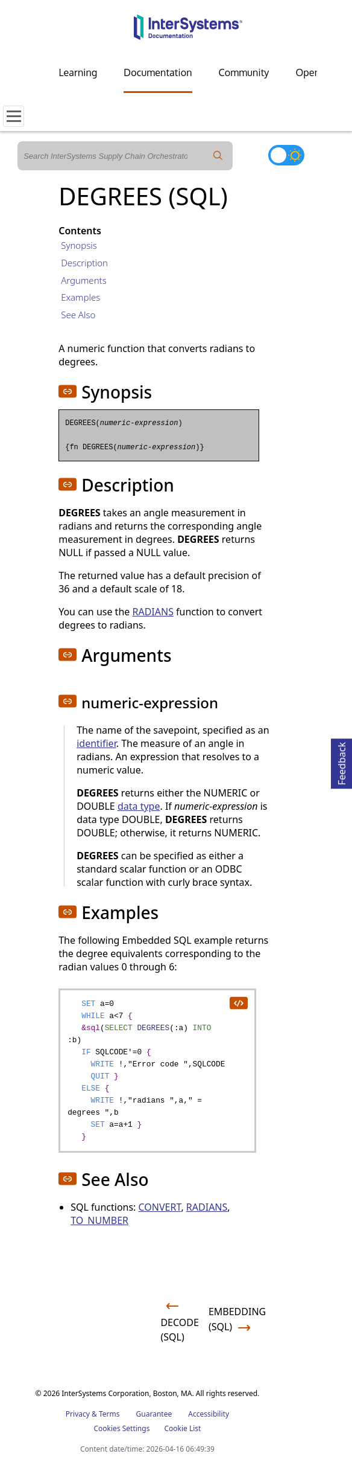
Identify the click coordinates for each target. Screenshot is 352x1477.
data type (139, 806)
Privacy (78, 1414)
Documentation (158, 72)
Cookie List (182, 1428)
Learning (77, 72)
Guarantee (154, 1414)
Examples (80, 297)
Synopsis (79, 245)
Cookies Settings (122, 1428)
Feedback (341, 761)
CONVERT (160, 1207)
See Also (78, 315)
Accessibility (208, 1414)
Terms (109, 1414)
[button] (67, 391)
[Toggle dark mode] (286, 155)
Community (244, 72)
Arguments (84, 280)
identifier (96, 743)
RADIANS (152, 611)
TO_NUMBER (99, 1220)
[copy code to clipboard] (238, 1002)
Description (84, 263)
